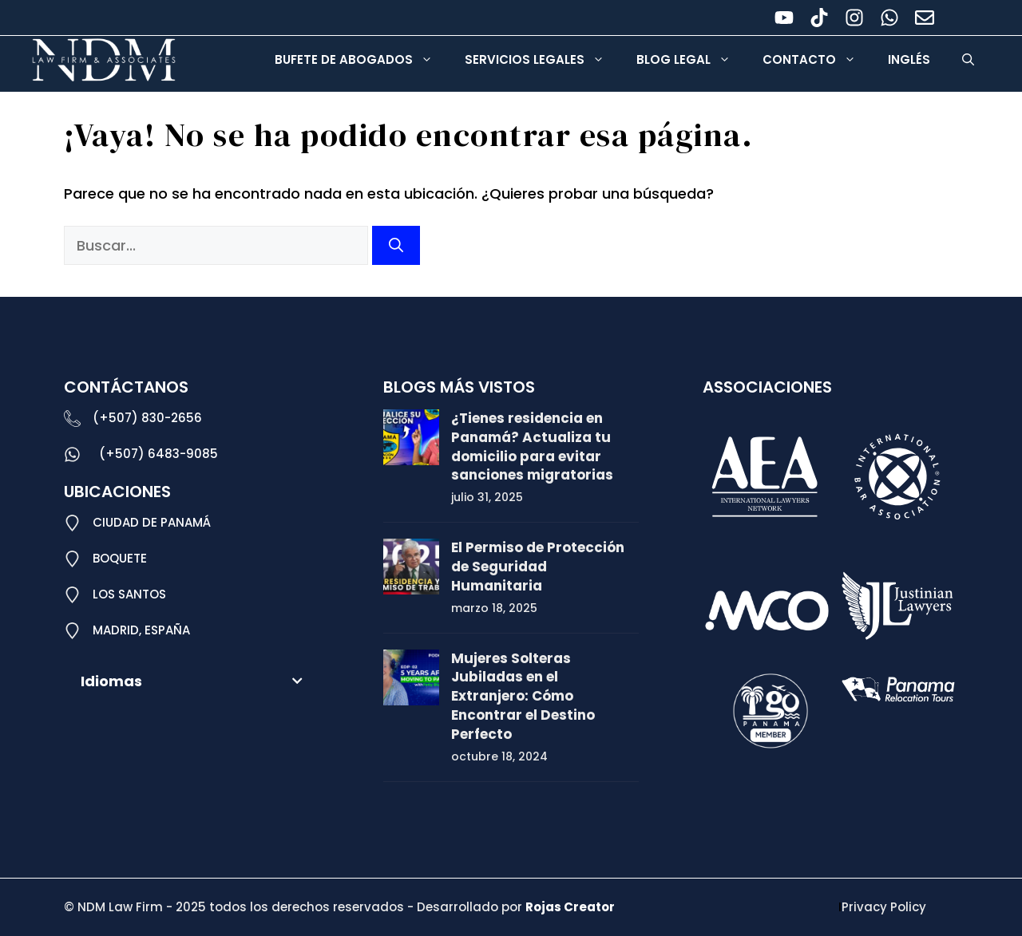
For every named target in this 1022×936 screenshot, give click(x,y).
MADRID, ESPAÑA (141, 630)
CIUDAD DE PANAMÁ (152, 522)
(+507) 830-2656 (147, 417)
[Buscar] (396, 245)
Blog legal (691, 60)
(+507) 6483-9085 (158, 453)
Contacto (817, 60)
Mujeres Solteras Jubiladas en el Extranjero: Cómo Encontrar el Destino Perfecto (523, 696)
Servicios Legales (542, 60)
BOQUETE (120, 558)
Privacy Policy (884, 906)
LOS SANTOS (129, 594)
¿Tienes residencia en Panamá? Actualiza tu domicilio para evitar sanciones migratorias (532, 446)
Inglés (909, 59)
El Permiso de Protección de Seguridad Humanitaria (537, 566)
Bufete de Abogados (362, 60)
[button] (968, 60)
